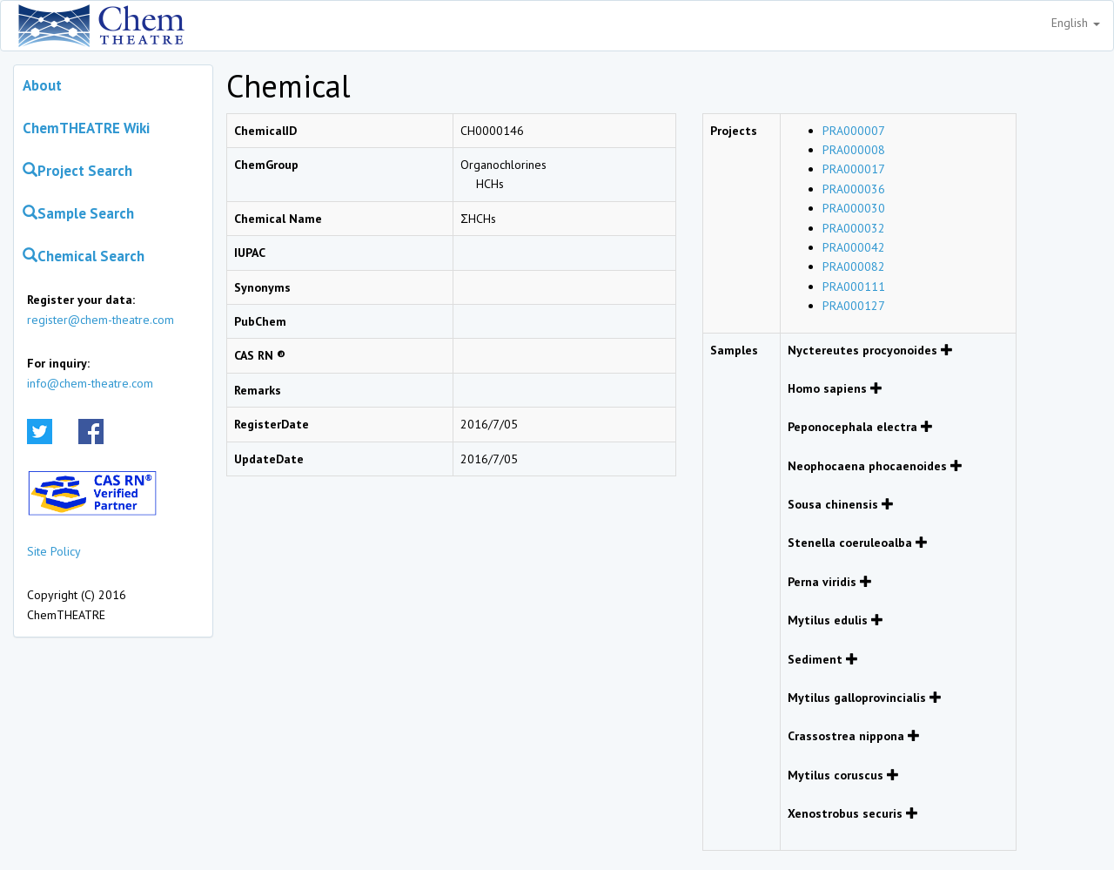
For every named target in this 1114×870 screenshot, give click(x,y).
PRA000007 (853, 130)
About (42, 85)
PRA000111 (853, 286)
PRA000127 (853, 306)
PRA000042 (853, 247)
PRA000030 (853, 208)
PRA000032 (853, 228)
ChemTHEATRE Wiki (86, 128)
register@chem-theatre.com (100, 319)
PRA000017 (853, 169)
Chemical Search (83, 256)
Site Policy (54, 551)
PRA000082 (853, 266)
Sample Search (78, 213)
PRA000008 (853, 150)
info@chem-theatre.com (90, 383)
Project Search (77, 170)
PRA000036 (853, 189)
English (1075, 22)
